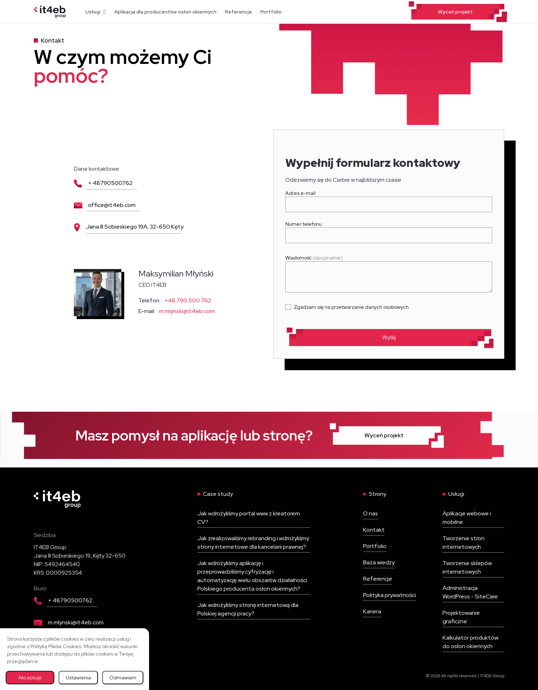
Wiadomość (388, 274)
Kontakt (374, 529)
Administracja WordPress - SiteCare (470, 592)
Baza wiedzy (379, 562)
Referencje (238, 12)
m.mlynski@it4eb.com (187, 311)
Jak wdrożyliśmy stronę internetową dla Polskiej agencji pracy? (247, 609)
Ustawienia (78, 677)
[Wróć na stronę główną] (50, 11)
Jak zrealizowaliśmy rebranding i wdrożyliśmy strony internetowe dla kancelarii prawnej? (253, 543)
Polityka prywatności (389, 595)
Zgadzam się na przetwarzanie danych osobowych (351, 307)
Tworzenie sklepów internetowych (467, 567)
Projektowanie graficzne (461, 617)
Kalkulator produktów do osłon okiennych (470, 642)
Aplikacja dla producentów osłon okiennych (165, 12)
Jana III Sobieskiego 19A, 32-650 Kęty (128, 226)
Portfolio (271, 12)
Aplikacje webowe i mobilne (467, 518)
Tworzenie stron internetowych (463, 543)
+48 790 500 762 (187, 300)
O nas (370, 513)
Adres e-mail (388, 199)
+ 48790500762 (103, 183)
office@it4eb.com (105, 205)
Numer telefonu (388, 230)
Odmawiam (122, 677)
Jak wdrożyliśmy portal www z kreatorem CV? (248, 518)
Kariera (372, 611)
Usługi (96, 12)
